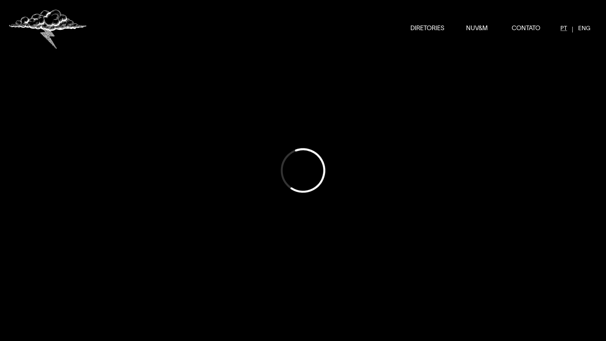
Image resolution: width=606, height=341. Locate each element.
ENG (584, 28)
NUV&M (477, 28)
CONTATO (526, 28)
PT (563, 28)
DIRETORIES (427, 28)
